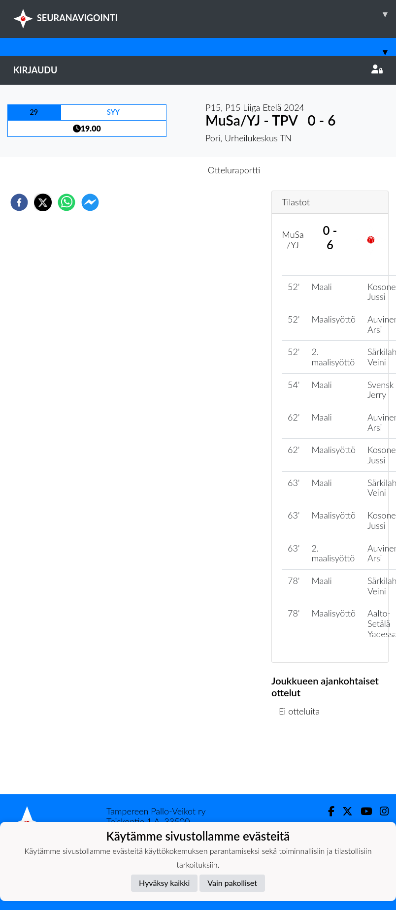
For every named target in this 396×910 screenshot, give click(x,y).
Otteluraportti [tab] (234, 169)
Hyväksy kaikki (164, 882)
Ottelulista (303, 761)
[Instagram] (380, 811)
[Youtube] (362, 811)
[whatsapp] (66, 202)
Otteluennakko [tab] (164, 169)
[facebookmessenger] (90, 202)
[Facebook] (327, 811)
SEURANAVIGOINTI (204, 14)
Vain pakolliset (232, 882)
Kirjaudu (198, 70)
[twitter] (43, 202)
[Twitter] (343, 811)
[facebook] (19, 202)
